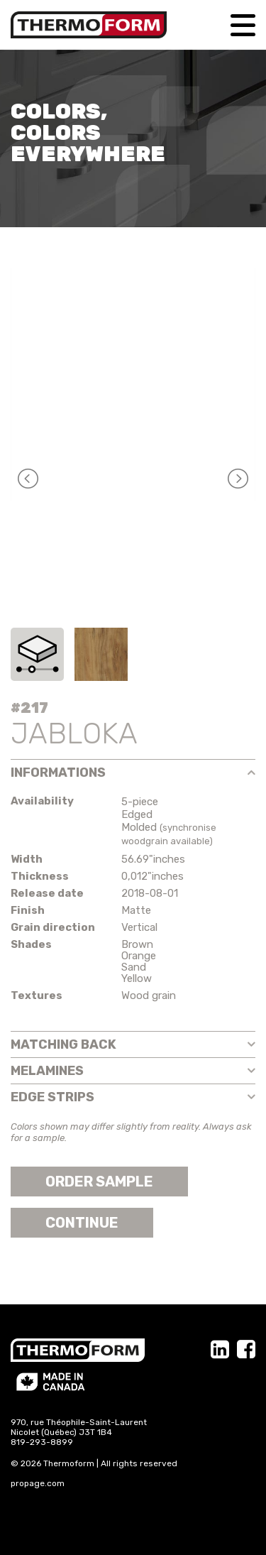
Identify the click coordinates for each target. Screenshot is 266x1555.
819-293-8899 (42, 1442)
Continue (81, 1222)
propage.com (38, 1483)
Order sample (99, 1181)
